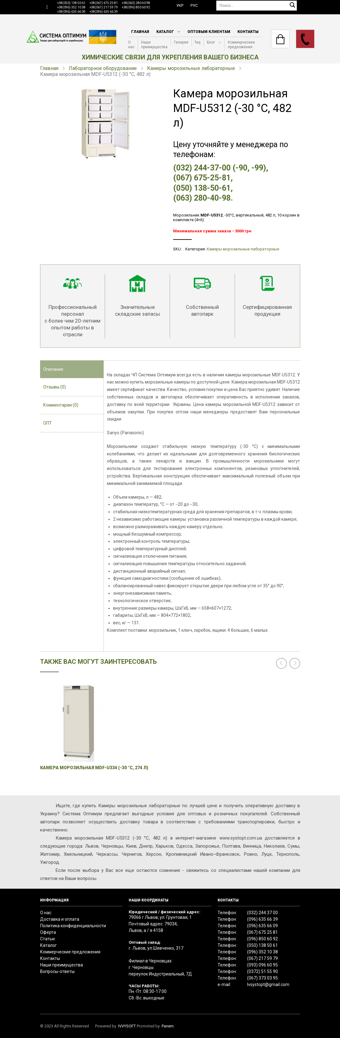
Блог (211, 42)
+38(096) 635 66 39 (104, 11)
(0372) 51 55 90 (262, 971)
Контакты (248, 32)
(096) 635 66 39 (262, 919)
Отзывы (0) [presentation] (54, 386)
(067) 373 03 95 (262, 977)
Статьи (47, 938)
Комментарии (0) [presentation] (60, 405)
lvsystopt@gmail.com (268, 984)
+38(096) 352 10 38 (71, 7)
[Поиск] (256, 5)
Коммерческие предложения (241, 44)
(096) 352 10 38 (262, 951)
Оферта (48, 932)
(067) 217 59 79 (262, 958)
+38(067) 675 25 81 (104, 3)
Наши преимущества (154, 44)
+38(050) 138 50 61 (71, 3)
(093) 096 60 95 (262, 964)
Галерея (181, 42)
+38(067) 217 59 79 (104, 7)
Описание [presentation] (53, 369)
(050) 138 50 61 (262, 945)
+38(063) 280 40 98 (136, 3)
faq (197, 42)
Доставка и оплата (59, 919)
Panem (168, 1026)
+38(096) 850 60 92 (136, 7)
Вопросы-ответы (57, 971)
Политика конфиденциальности (73, 925)
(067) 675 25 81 (262, 932)
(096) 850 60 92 (262, 938)
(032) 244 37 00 (262, 912)
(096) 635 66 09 (262, 925)
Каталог (165, 32)
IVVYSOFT (127, 1026)
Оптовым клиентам (208, 32)
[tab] (71, 370)
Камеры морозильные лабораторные (191, 68)
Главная (140, 32)
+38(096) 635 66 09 (71, 11)
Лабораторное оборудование (103, 68)
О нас (131, 44)
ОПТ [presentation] (47, 423)
